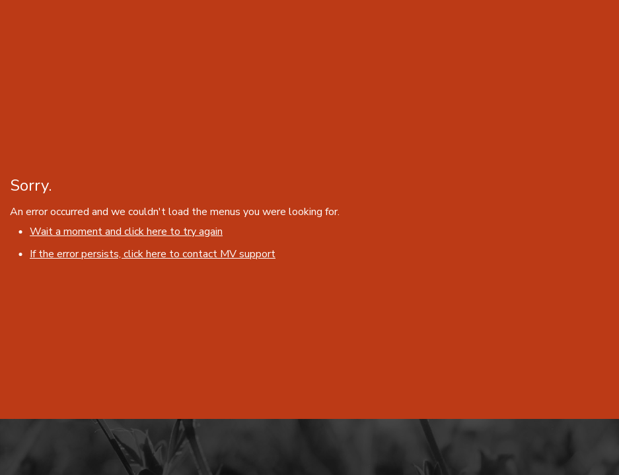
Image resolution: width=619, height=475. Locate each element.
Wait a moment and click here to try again (126, 231)
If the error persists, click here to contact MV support (152, 254)
